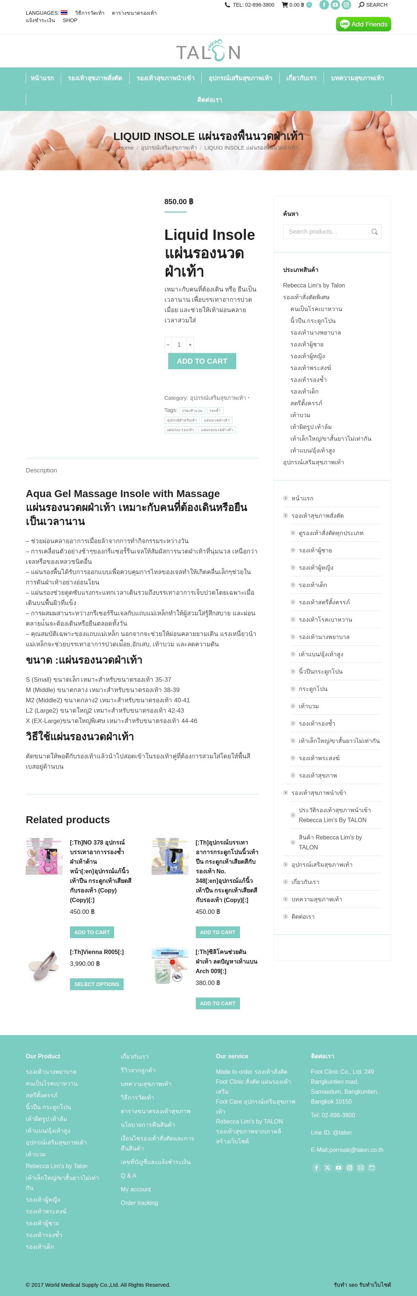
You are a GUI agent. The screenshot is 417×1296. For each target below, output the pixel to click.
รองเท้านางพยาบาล (315, 332)
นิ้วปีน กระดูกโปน (313, 321)
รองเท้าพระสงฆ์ (310, 368)
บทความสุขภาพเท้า (316, 899)
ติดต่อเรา (303, 917)
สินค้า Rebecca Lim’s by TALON (330, 842)
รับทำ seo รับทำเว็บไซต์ (362, 1285)
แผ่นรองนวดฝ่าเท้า (217, 430)
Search (374, 231)
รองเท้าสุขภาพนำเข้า (315, 793)
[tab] (41, 467)
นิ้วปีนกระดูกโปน (321, 671)
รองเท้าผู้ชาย (307, 344)
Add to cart (202, 361)
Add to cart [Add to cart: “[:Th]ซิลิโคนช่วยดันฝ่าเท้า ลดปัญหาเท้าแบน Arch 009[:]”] (218, 1003)
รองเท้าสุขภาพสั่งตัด (314, 516)
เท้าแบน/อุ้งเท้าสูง (312, 450)
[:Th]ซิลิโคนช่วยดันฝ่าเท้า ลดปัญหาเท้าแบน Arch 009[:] (226, 961)
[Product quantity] (179, 345)
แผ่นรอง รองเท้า (180, 430)
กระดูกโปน (313, 689)
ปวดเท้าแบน (192, 411)
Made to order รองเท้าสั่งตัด (251, 1072)
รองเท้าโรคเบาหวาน (325, 619)
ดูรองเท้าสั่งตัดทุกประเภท (331, 533)
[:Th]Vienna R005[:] (97, 952)
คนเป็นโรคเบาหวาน (316, 309)
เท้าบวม (300, 415)
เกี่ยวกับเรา (305, 882)
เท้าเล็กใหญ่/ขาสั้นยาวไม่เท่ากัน (330, 439)
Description (41, 470)
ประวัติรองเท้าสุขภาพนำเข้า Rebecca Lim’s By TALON (335, 815)
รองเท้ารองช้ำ (308, 380)
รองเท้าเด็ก (304, 391)
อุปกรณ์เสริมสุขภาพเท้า (218, 398)
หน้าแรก (302, 498)
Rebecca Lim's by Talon (314, 285)
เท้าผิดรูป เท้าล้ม (311, 427)
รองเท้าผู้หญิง (307, 356)
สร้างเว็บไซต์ (232, 1141)
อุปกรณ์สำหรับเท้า (182, 420)
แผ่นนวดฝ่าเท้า (217, 420)
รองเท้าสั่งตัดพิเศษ (306, 297)
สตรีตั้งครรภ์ (306, 403)
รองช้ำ (214, 411)
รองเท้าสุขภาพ (318, 775)
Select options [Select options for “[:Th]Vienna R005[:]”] (96, 984)
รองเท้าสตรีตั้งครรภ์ (324, 602)
